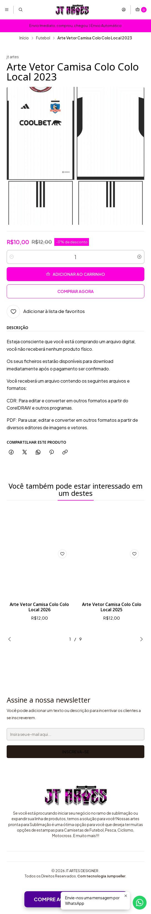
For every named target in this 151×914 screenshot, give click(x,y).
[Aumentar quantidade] (139, 257)
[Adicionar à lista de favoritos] (46, 311)
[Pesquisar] (20, 10)
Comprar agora (75, 291)
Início (24, 38)
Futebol (43, 38)
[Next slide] (140, 640)
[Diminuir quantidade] (11, 257)
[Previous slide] (11, 640)
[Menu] (6, 10)
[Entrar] (123, 10)
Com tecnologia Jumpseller (101, 877)
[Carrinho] (141, 9)
